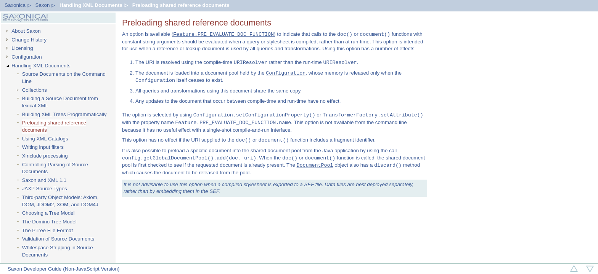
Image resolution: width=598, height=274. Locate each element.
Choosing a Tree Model (48, 213)
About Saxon (25, 31)
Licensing (22, 48)
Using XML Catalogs (45, 139)
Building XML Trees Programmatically (64, 114)
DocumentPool (315, 165)
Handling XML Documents (40, 65)
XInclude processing (45, 156)
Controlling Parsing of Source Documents (55, 168)
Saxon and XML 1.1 (44, 180)
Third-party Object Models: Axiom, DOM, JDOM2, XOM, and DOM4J (60, 200)
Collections (34, 90)
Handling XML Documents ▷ (93, 5)
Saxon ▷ (45, 5)
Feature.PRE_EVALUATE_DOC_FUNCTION (223, 34)
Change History (29, 40)
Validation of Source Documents (58, 239)
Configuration (26, 57)
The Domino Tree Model (49, 222)
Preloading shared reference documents (181, 5)
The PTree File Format (47, 230)
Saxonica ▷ (18, 5)
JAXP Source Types (44, 188)
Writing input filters (43, 147)
